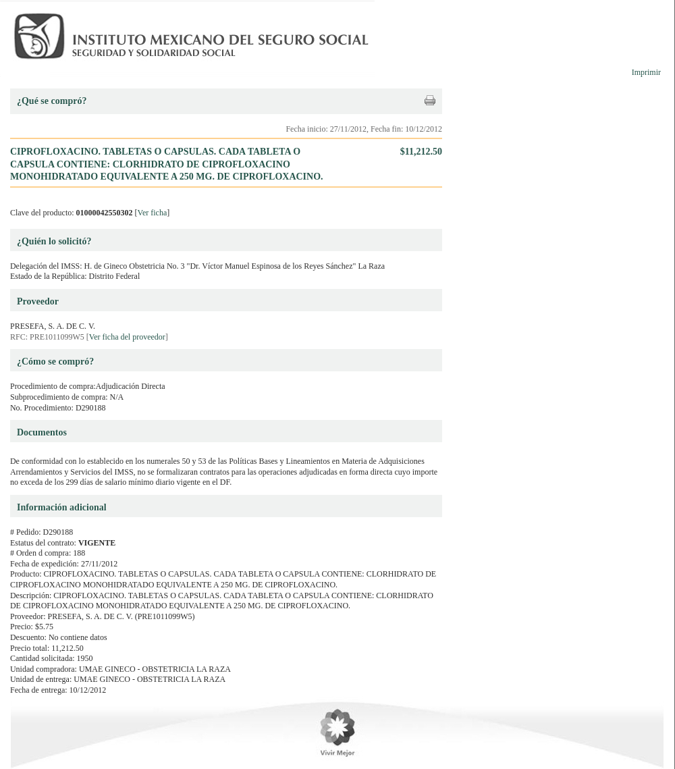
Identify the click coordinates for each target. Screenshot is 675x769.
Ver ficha (152, 212)
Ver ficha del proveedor (127, 337)
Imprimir (646, 72)
